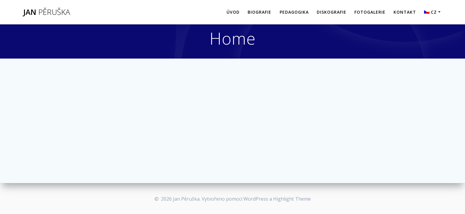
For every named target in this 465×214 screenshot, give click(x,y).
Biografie (259, 12)
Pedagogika (294, 12)
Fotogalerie (370, 12)
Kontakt (405, 12)
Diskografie (331, 12)
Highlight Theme (292, 199)
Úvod (233, 12)
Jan (46, 12)
